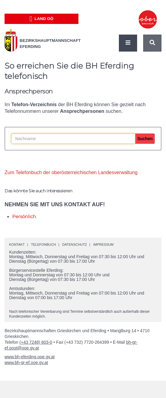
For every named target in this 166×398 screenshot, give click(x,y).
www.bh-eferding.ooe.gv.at (30, 356)
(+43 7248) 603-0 (35, 342)
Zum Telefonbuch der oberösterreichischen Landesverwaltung (71, 172)
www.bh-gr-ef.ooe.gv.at (26, 362)
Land (41, 18)
